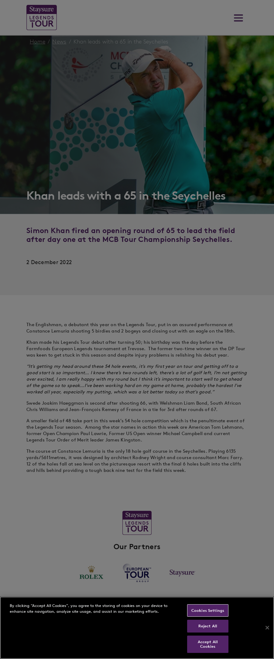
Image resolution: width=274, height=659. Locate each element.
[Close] (267, 627)
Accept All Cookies (208, 644)
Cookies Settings (207, 610)
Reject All (207, 626)
